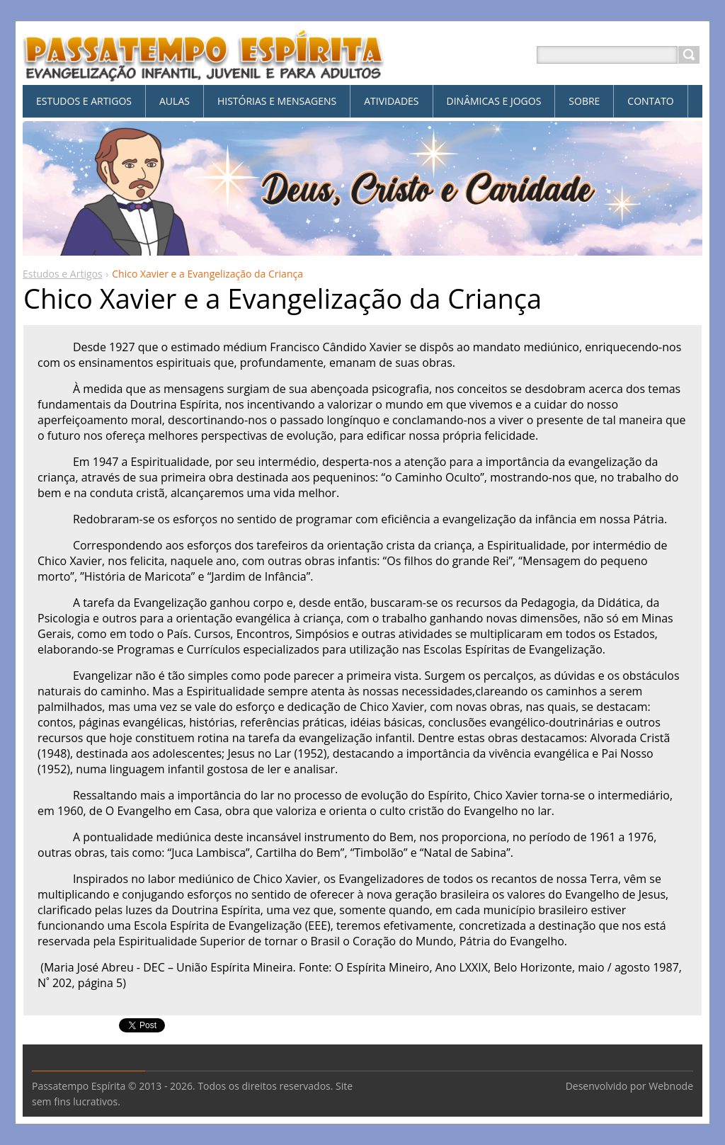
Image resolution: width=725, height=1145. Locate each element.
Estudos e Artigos (63, 273)
